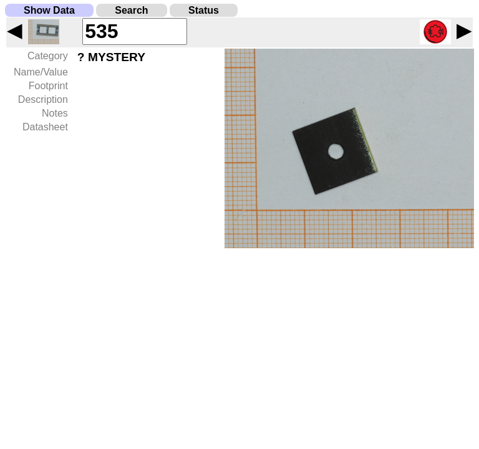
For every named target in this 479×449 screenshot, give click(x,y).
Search (131, 10)
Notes (55, 113)
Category (47, 56)
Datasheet (45, 127)
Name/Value (41, 72)
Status (203, 10)
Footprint (48, 85)
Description (43, 99)
